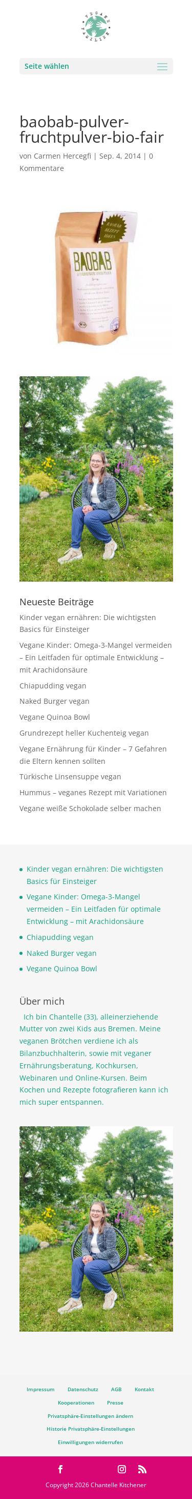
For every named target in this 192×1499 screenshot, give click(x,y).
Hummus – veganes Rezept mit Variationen (93, 792)
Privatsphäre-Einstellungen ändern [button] (90, 1415)
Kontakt (144, 1389)
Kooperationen (76, 1402)
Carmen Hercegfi (62, 156)
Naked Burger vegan (54, 701)
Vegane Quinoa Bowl (54, 717)
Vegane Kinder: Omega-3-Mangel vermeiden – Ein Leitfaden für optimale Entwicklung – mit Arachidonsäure (95, 657)
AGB (116, 1389)
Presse (115, 1402)
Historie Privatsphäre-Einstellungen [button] (91, 1428)
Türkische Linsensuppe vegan (70, 776)
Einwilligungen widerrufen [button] (90, 1442)
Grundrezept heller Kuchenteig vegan (84, 733)
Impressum (41, 1389)
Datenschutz (83, 1389)
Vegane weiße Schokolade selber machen (90, 808)
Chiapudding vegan (53, 685)
